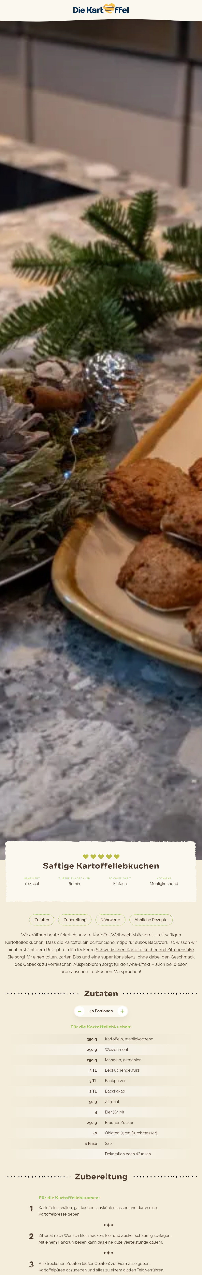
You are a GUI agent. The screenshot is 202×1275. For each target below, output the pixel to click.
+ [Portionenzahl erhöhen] (122, 1011)
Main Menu (4, 9)
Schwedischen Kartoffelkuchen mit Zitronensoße (145, 949)
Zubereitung (75, 919)
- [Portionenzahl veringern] (79, 1011)
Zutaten (42, 919)
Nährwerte (110, 919)
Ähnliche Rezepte (151, 919)
